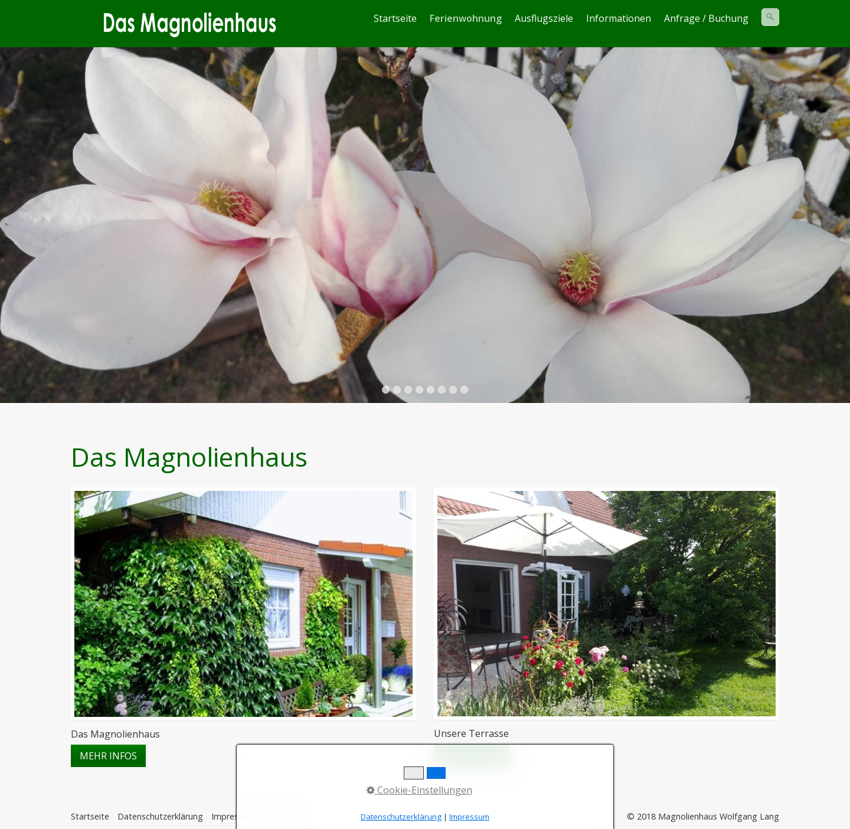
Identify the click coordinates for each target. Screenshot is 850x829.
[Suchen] (770, 17)
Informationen (618, 18)
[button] (108, 756)
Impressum (469, 816)
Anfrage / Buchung (706, 18)
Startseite (395, 18)
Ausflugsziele (544, 18)
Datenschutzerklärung (160, 816)
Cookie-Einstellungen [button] (419, 790)
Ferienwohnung (466, 18)
